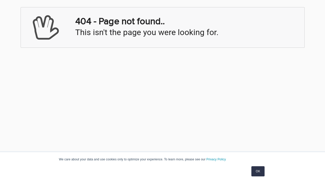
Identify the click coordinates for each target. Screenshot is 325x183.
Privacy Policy (216, 159)
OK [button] (258, 171)
